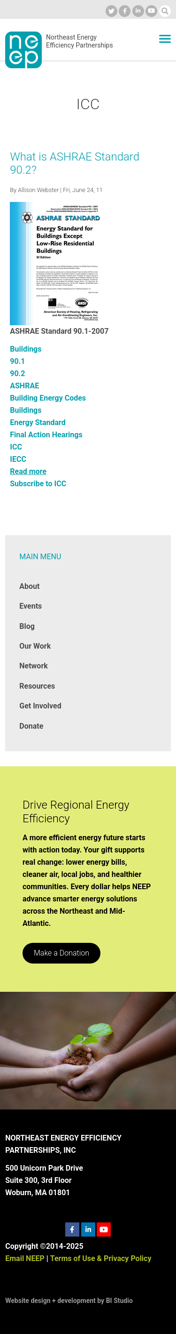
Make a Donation (61, 952)
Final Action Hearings (46, 434)
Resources (37, 686)
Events (30, 606)
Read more (28, 471)
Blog (27, 626)
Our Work (35, 646)
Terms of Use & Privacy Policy (101, 1258)
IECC (18, 459)
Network (33, 665)
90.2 (17, 373)
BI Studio (119, 1300)
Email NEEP (24, 1258)
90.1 (17, 361)
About (29, 586)
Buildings (25, 349)
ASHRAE (24, 385)
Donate (31, 726)
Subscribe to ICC (38, 483)
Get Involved (40, 705)
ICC (16, 446)
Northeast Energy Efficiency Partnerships (79, 41)
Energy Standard (38, 422)
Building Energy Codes (48, 398)
